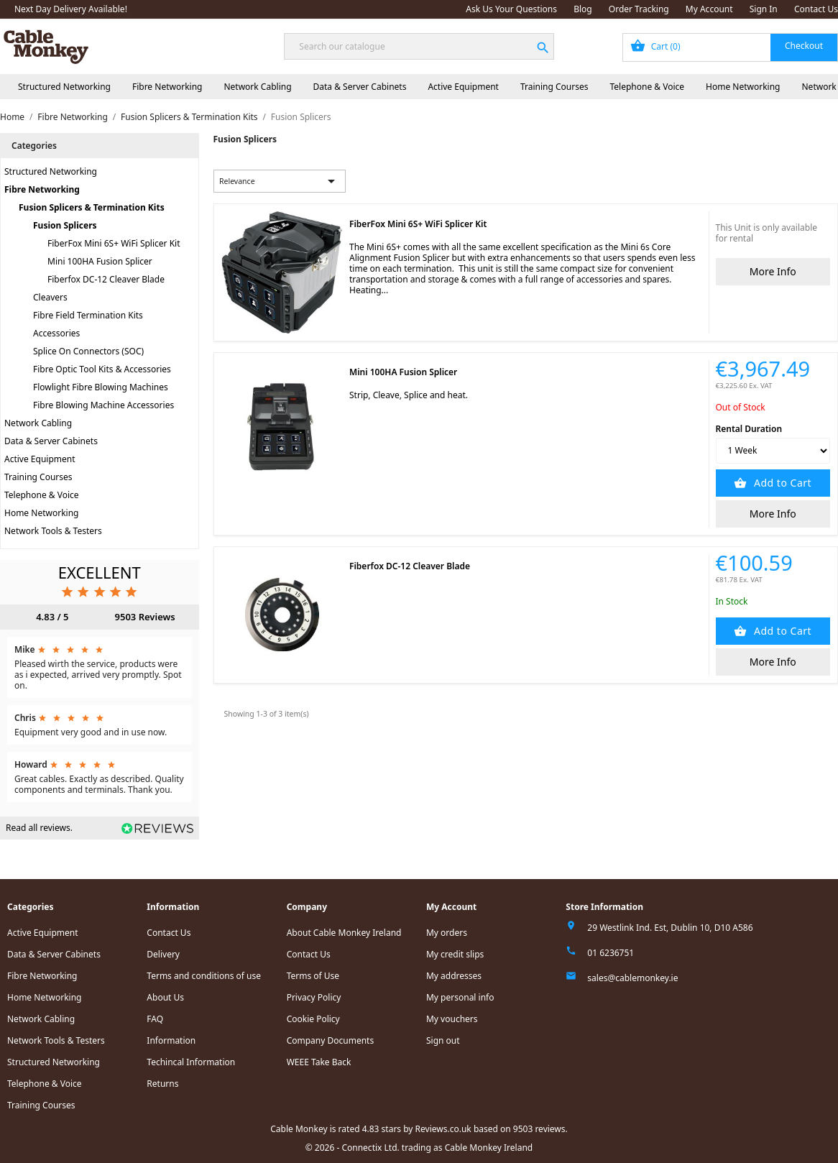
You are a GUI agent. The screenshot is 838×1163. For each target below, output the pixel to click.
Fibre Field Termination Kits (88, 315)
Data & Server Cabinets (360, 87)
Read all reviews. (39, 827)
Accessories (56, 333)
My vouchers (452, 1019)
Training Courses (554, 87)
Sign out (443, 1040)
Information (171, 1040)
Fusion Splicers (65, 225)
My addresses (454, 976)
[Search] (418, 46)
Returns (162, 1083)
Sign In (764, 9)
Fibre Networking (167, 87)
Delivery (163, 954)
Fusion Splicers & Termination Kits (92, 207)
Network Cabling (257, 87)
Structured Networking (64, 87)
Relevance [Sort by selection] (279, 181)
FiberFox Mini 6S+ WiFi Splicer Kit (113, 243)
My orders (446, 933)
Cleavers (50, 297)
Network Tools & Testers (53, 531)
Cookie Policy (313, 1019)
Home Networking (743, 87)
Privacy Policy (314, 997)
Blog (583, 9)
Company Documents (330, 1040)
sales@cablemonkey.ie (632, 978)
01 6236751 (610, 953)
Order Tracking (639, 9)
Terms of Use (313, 976)
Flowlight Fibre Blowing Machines (100, 387)
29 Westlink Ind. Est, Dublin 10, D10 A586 (669, 927)
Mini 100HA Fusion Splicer (99, 261)
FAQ (155, 1019)
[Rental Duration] (773, 451)
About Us (165, 997)
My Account (709, 9)
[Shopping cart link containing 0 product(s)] (730, 47)
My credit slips (455, 954)
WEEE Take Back (319, 1062)
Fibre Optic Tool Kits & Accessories (102, 369)
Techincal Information (191, 1062)
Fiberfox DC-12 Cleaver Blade (106, 279)
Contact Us (816, 9)
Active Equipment (463, 87)
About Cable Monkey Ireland (344, 933)
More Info (773, 271)
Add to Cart (781, 482)
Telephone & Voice (646, 87)
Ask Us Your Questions (511, 9)
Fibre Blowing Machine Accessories (103, 405)
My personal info (460, 997)
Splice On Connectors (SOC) (88, 351)
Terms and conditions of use (204, 976)
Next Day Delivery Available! (70, 9)
